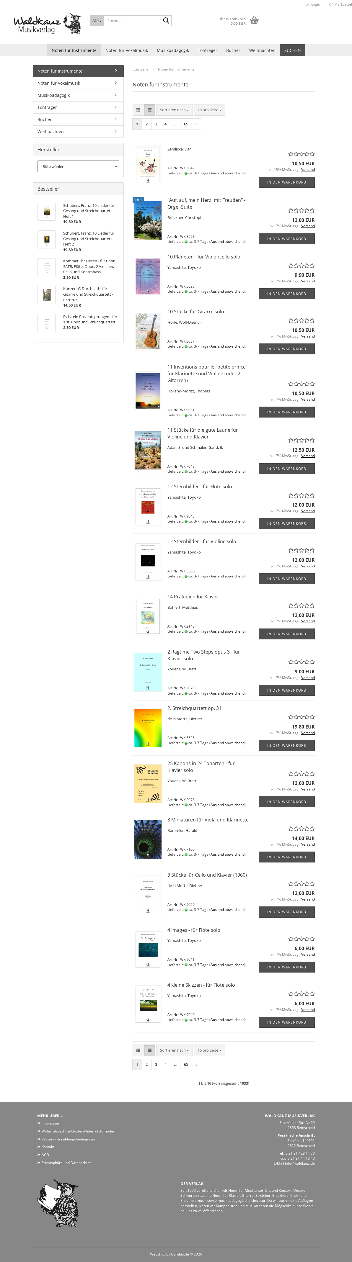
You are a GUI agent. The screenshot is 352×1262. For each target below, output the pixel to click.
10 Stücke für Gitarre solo (195, 311)
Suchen (292, 50)
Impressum (51, 1123)
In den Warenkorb (286, 182)
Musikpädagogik (173, 50)
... (175, 124)
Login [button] (313, 4)
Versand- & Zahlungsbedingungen (69, 1139)
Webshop (157, 1254)
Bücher (233, 50)
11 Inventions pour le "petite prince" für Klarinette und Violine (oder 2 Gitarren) (207, 374)
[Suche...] (97, 20)
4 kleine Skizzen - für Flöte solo (201, 985)
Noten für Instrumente (74, 50)
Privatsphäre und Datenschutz (66, 1162)
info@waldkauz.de (300, 1163)
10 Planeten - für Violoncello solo (203, 256)
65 (186, 124)
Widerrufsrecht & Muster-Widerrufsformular (78, 1131)
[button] (138, 110)
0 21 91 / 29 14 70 (300, 1153)
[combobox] (174, 110)
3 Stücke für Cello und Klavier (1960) (207, 875)
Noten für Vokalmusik (126, 50)
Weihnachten (262, 50)
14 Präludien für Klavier (193, 596)
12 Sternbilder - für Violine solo (201, 541)
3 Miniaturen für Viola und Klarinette (208, 819)
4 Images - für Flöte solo (193, 930)
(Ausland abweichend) (227, 173)
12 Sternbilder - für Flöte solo (199, 486)
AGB (45, 1154)
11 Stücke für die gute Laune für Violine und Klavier (202, 433)
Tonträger (207, 50)
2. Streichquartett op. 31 (194, 708)
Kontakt (48, 1146)
